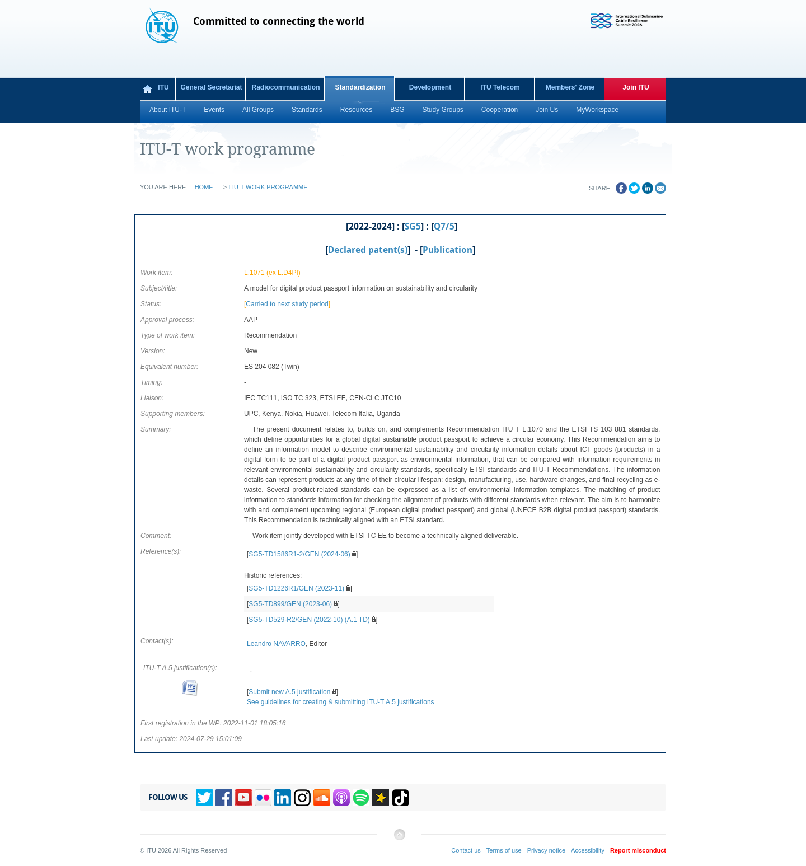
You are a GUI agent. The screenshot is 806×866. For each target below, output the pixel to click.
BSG (397, 110)
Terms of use (504, 850)
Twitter (204, 797)
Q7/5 (444, 227)
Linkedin (282, 797)
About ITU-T (167, 110)
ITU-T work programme (267, 187)
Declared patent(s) (367, 250)
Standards (307, 110)
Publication (447, 250)
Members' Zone (570, 87)
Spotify (361, 797)
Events (214, 110)
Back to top (399, 839)
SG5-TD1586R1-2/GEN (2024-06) (299, 554)
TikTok (400, 797)
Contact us (466, 850)
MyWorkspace (597, 110)
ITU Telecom (499, 87)
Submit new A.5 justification (289, 692)
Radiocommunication (285, 87)
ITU (163, 87)
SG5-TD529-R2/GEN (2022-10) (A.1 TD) (309, 620)
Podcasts (341, 797)
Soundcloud (321, 797)
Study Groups (442, 110)
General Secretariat (211, 87)
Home (204, 187)
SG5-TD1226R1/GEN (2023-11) (296, 588)
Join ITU (635, 87)
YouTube (243, 797)
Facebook (223, 797)
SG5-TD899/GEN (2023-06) (290, 604)
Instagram (302, 797)
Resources (356, 110)
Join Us (547, 110)
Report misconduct (638, 850)
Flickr (263, 797)
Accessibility (587, 850)
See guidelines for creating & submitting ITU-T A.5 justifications (340, 702)
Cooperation (499, 110)
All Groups (258, 110)
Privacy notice (546, 850)
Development (430, 87)
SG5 (413, 227)
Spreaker (380, 797)
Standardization (360, 87)
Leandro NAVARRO (276, 644)
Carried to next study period (287, 304)
